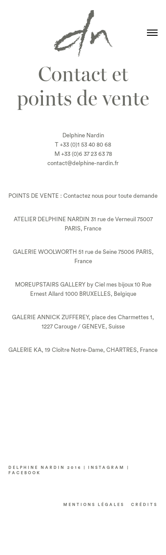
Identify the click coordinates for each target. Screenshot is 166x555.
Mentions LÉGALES (93, 505)
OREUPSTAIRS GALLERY (52, 284)
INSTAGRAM (106, 468)
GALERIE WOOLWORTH (45, 252)
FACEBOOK (24, 473)
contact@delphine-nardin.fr (83, 163)
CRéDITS (144, 505)
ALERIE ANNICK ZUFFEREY (52, 317)
